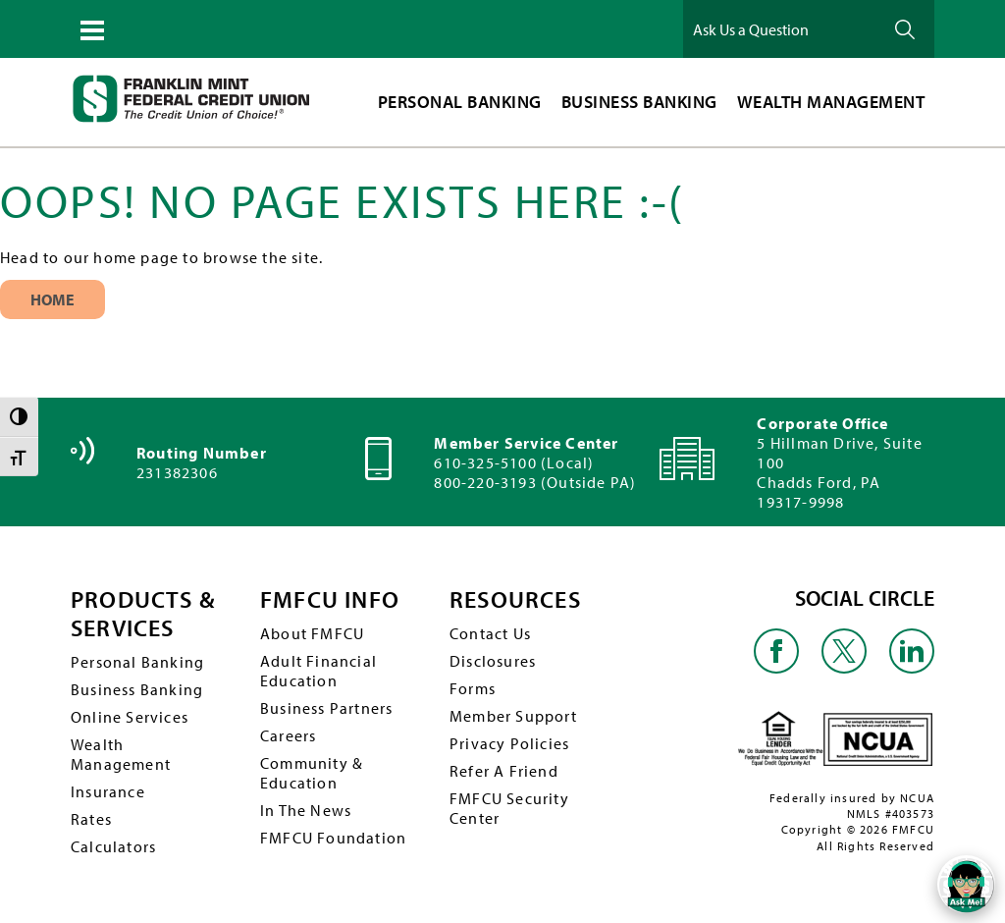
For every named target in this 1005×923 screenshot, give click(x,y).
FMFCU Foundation (333, 837)
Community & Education (311, 772)
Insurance (108, 791)
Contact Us (490, 633)
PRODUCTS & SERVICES (143, 613)
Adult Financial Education (318, 670)
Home (53, 299)
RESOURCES (515, 599)
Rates (91, 819)
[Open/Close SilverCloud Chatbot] (965, 883)
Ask (904, 29)
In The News (305, 810)
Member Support (513, 716)
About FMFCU (312, 633)
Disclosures (493, 661)
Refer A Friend (504, 771)
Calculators (113, 846)
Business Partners (326, 708)
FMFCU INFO (329, 599)
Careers (288, 735)
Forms (473, 688)
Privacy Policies (509, 743)
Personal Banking (137, 662)
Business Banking (137, 689)
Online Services (129, 717)
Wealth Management (121, 754)
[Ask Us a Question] (781, 29)
